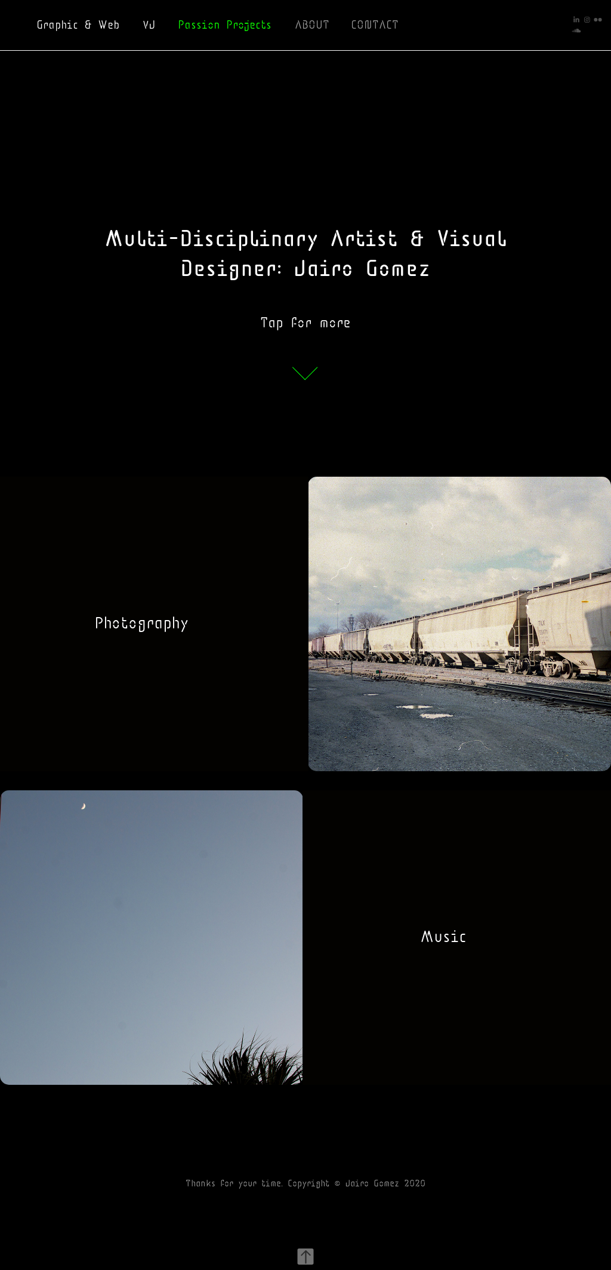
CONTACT (375, 25)
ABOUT (312, 25)
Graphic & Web (77, 25)
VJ (149, 25)
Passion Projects (224, 25)
